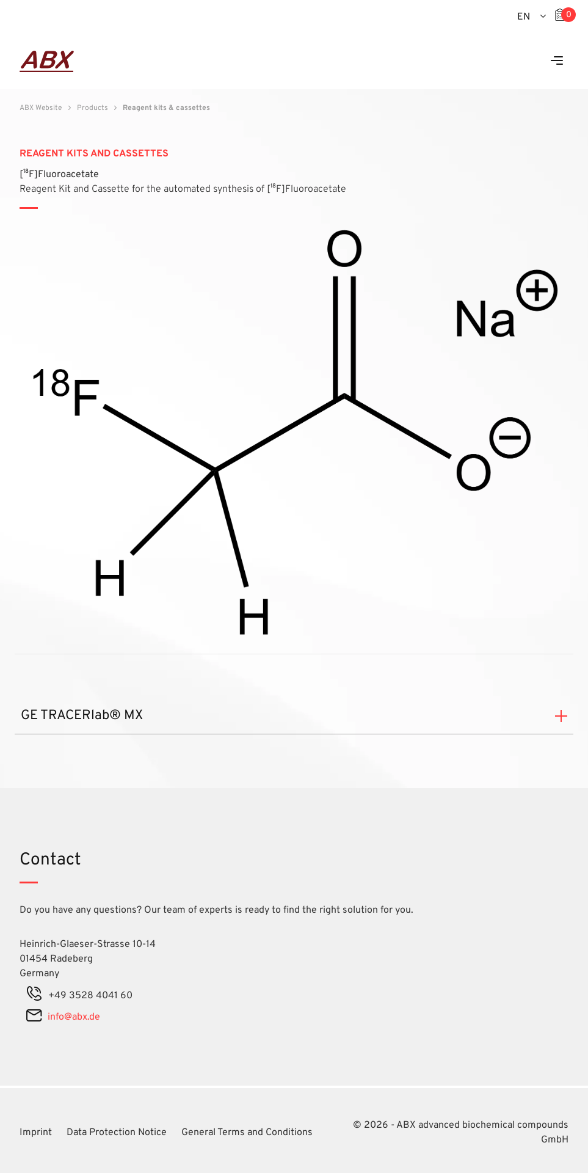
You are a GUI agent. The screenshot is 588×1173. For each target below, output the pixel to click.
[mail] (34, 1017)
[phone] (34, 996)
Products (92, 108)
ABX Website (41, 108)
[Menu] (556, 61)
